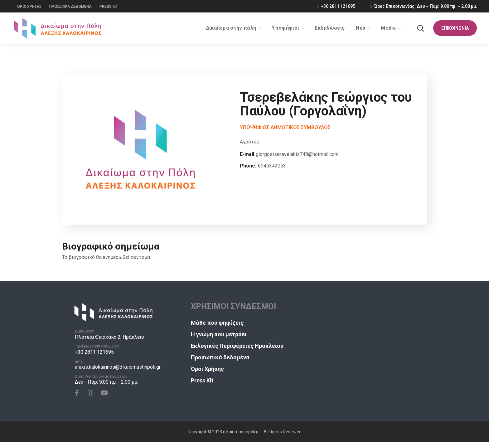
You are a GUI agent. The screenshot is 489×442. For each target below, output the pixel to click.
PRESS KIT (108, 6)
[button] (420, 28)
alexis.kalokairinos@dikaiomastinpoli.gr (118, 367)
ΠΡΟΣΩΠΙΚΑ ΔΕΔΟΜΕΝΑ (70, 6)
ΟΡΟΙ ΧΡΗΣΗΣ (29, 6)
